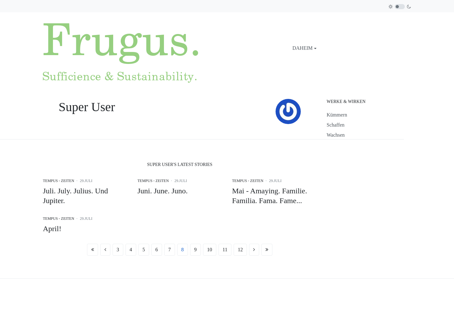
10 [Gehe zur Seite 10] (209, 249)
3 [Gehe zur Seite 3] (118, 249)
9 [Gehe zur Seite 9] (195, 249)
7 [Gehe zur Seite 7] (169, 249)
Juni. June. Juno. (162, 191)
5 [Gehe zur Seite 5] (144, 249)
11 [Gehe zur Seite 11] (225, 249)
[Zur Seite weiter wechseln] (254, 250)
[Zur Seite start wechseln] (92, 250)
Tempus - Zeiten (58, 181)
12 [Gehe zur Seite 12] (240, 249)
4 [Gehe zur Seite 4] (131, 249)
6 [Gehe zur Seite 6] (156, 249)
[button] (305, 48)
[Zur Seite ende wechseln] (266, 250)
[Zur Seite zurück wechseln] (105, 250)
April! (52, 229)
